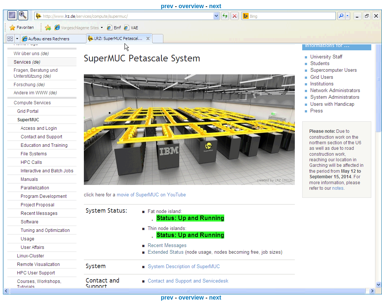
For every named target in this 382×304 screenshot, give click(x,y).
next (215, 6)
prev (167, 6)
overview (191, 6)
